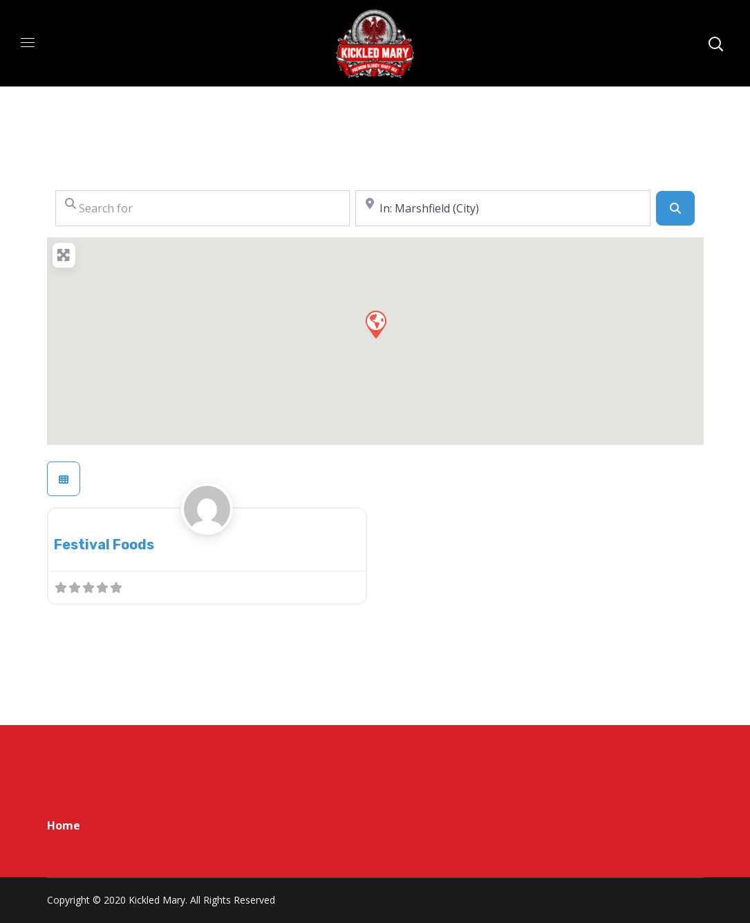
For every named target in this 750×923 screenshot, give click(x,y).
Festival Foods (104, 544)
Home (63, 825)
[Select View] (63, 479)
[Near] (502, 208)
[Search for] (202, 208)
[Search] (675, 208)
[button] (375, 324)
